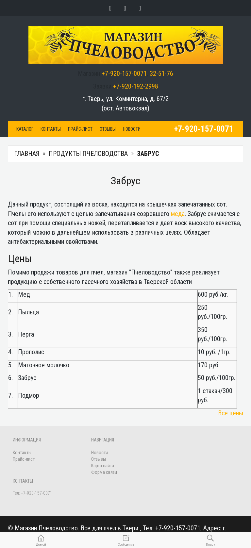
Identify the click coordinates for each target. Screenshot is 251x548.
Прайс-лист (80, 129)
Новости (132, 129)
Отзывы (108, 129)
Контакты (51, 129)
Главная (27, 154)
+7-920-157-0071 (124, 73)
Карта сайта (102, 465)
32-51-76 (161, 73)
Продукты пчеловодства (88, 154)
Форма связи (104, 472)
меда (178, 214)
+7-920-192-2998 (135, 86)
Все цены (230, 413)
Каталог (24, 129)
